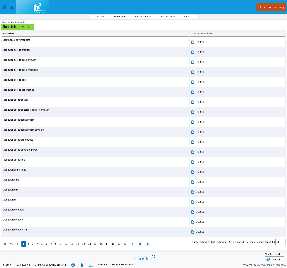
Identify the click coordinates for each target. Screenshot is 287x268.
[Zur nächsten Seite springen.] (132, 245)
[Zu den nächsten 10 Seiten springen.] (140, 245)
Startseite (99, 16)
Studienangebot (141, 16)
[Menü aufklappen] (4, 7)
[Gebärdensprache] (81, 265)
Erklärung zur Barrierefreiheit (50, 264)
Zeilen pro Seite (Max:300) (261, 242)
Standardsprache (273, 254)
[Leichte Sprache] (73, 265)
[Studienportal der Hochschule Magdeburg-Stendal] (32, 7)
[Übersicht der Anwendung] (90, 265)
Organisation (166, 16)
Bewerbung (118, 16)
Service (186, 16)
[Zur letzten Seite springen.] (148, 245)
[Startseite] (11, 7)
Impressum (7, 264)
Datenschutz (23, 264)
